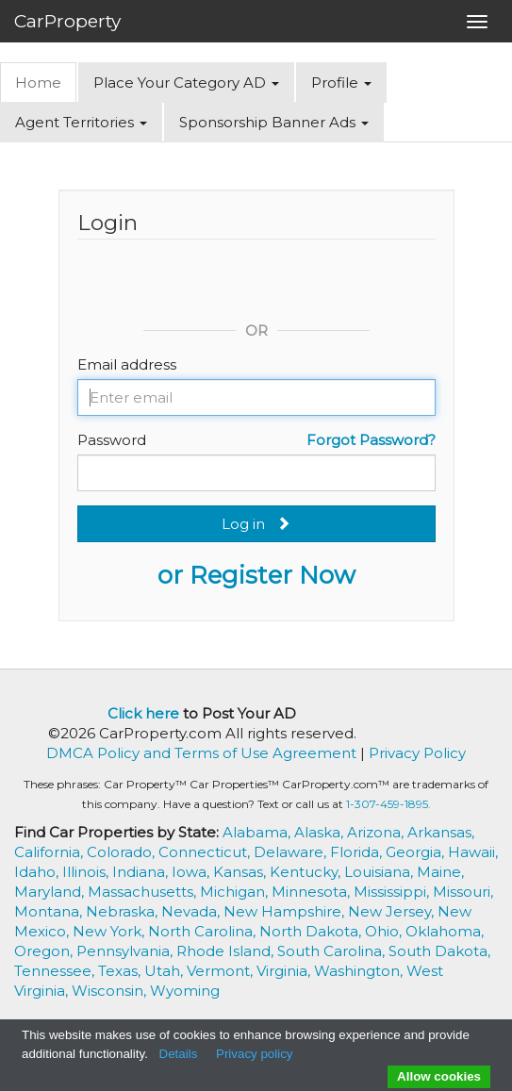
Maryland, (51, 892)
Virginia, (285, 971)
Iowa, (192, 872)
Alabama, (258, 832)
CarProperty (67, 21)
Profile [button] (341, 82)
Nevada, (192, 911)
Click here (143, 713)
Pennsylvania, (126, 951)
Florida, (358, 852)
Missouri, (463, 892)
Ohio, (385, 931)
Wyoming (185, 991)
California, (50, 852)
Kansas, (241, 872)
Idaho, (38, 872)
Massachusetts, (144, 892)
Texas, (121, 971)
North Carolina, (203, 931)
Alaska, (320, 832)
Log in (256, 524)
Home (38, 82)
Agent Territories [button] (81, 122)
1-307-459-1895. (388, 804)
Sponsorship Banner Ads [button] (274, 122)
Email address (126, 364)
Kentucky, (307, 872)
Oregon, (45, 951)
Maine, (440, 872)
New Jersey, (393, 911)
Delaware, (292, 852)
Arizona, (377, 832)
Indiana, (142, 872)
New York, (110, 931)
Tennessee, (56, 971)
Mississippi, (393, 892)
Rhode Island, (226, 951)
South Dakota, (439, 951)
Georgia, (417, 852)
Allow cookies (439, 1076)
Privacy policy (254, 1054)
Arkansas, (440, 832)
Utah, (165, 971)
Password (111, 440)
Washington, (360, 971)
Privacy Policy (417, 753)
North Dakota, (312, 931)
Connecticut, (206, 852)
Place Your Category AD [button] (186, 82)
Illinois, (87, 872)
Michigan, (236, 892)
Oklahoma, (444, 931)
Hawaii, (473, 852)
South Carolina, (332, 951)
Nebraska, (123, 911)
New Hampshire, (285, 911)
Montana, (50, 911)
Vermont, (221, 971)
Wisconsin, (111, 991)
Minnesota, (313, 892)
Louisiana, (380, 872)
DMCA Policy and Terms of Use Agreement (201, 753)
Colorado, (122, 852)
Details (178, 1054)
